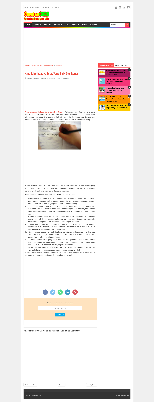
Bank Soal (75, 25)
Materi (84, 25)
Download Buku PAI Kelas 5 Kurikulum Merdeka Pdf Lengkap (115, 90)
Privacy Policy (45, 7)
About (26, 7)
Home (27, 25)
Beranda (61, 384)
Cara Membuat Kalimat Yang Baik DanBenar (43, 112)
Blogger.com (125, 395)
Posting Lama (91, 384)
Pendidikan (37, 25)
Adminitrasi (58, 25)
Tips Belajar (66, 78)
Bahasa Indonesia (47, 78)
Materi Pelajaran (57, 78)
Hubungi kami (34, 7)
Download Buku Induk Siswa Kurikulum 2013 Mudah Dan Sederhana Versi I (116, 73)
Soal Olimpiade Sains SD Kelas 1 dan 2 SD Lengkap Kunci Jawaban (117, 81)
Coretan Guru (37, 395)
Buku (67, 25)
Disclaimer (55, 7)
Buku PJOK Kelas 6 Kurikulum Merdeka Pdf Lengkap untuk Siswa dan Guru (116, 99)
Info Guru (47, 25)
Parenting (93, 25)
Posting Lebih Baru (30, 384)
